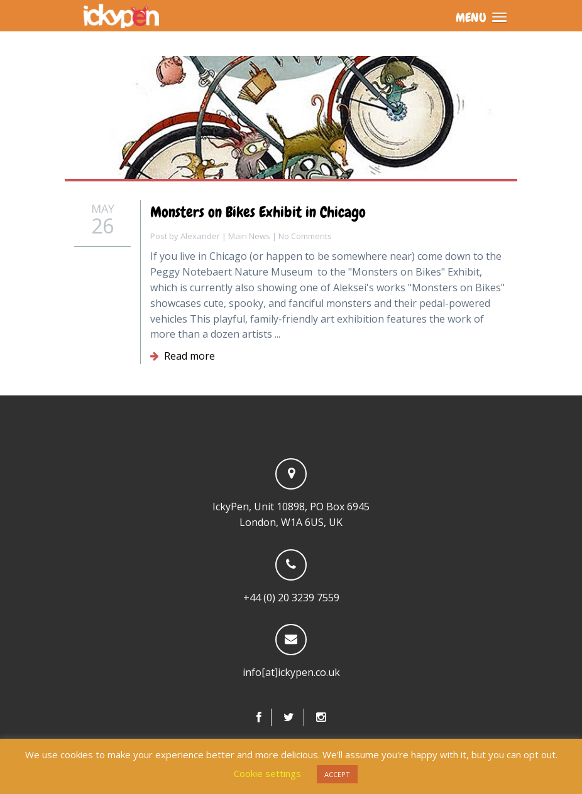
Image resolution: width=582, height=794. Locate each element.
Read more (182, 356)
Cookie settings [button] (267, 773)
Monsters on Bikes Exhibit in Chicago (258, 212)
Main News (249, 236)
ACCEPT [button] (337, 774)
